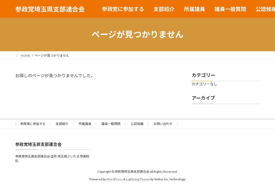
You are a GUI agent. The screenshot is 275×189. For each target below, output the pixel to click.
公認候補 (137, 124)
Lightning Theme (138, 179)
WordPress (114, 179)
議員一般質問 (110, 124)
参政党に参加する (32, 124)
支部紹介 (62, 124)
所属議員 (85, 124)
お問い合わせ (163, 124)
